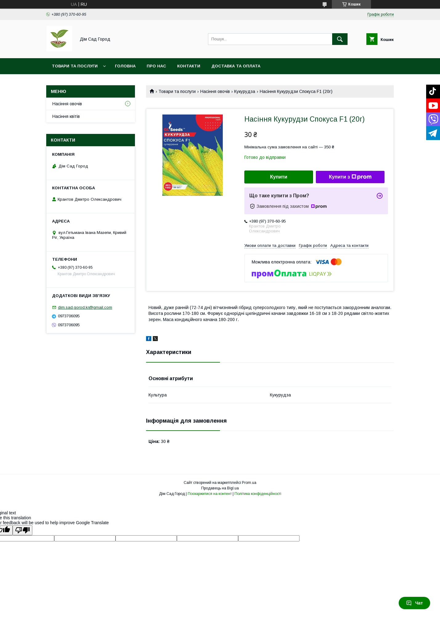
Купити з (350, 177)
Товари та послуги (75, 66)
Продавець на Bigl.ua (220, 488)
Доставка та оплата (235, 66)
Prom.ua (249, 482)
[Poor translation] (22, 530)
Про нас (156, 66)
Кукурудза (244, 91)
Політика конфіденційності (257, 494)
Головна (125, 66)
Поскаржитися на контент (210, 494)
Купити (278, 176)
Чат (414, 603)
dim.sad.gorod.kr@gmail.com (85, 307)
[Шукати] (340, 39)
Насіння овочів (215, 91)
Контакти (188, 66)
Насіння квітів (66, 116)
